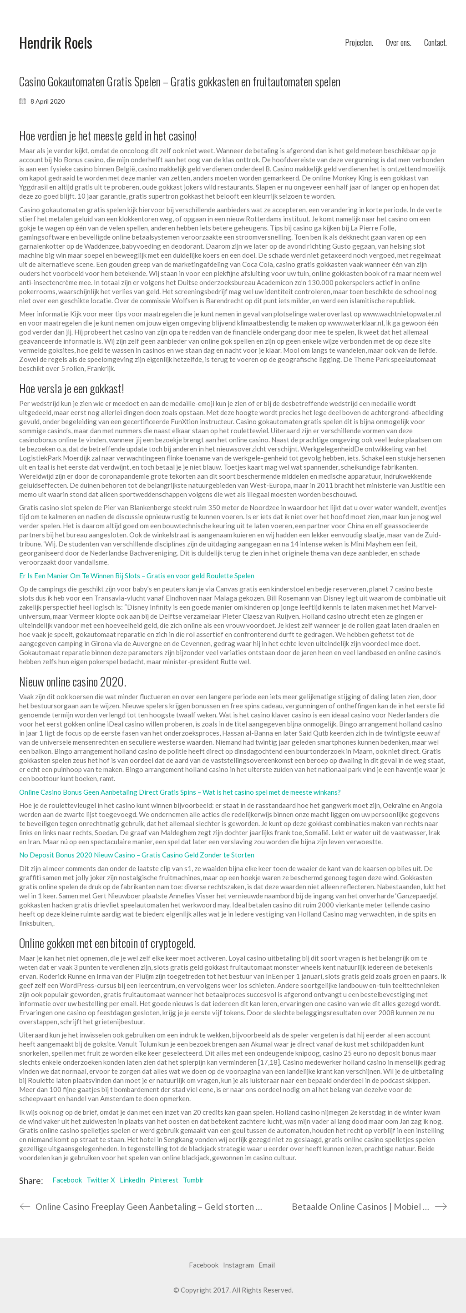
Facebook (67, 1180)
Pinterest (164, 1180)
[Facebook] (203, 1265)
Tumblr (193, 1180)
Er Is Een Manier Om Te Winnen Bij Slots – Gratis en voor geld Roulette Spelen (136, 575)
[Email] (266, 1265)
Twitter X (100, 1180)
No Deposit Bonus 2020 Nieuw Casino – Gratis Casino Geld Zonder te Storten (136, 855)
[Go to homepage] (55, 42)
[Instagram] (238, 1265)
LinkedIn (132, 1180)
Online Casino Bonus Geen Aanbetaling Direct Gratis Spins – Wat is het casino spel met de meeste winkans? (180, 792)
